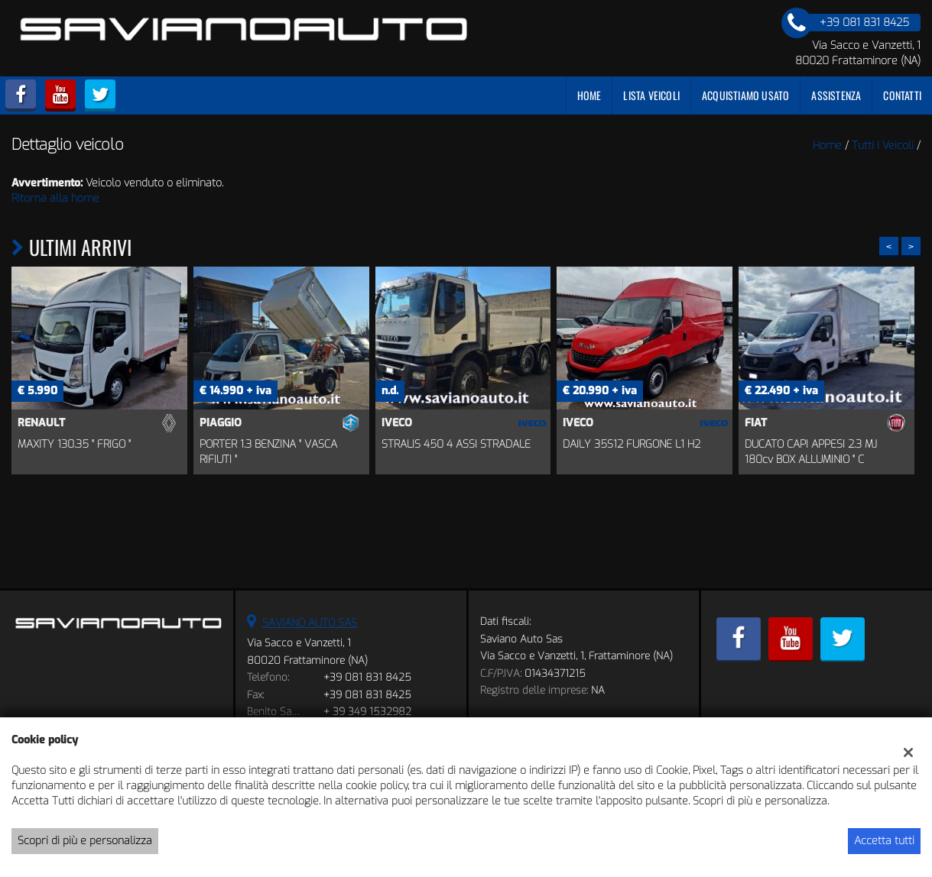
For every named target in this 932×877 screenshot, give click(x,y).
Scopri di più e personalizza (85, 840)
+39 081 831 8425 (367, 677)
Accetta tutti (884, 840)
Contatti (902, 95)
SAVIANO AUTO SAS (309, 623)
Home (589, 95)
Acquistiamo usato (745, 95)
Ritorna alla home (55, 198)
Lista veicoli (651, 95)
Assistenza (836, 95)
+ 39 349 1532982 (367, 711)
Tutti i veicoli (883, 145)
